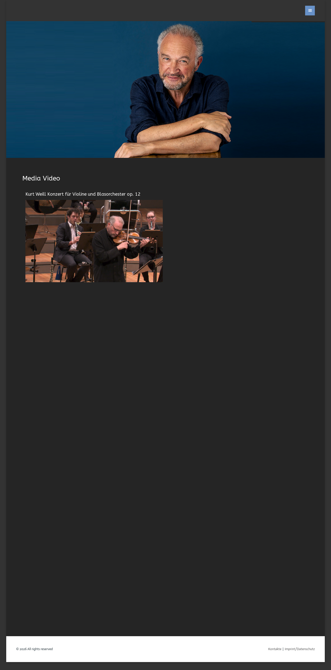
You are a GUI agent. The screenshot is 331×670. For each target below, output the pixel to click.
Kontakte (274, 649)
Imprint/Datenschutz (300, 649)
